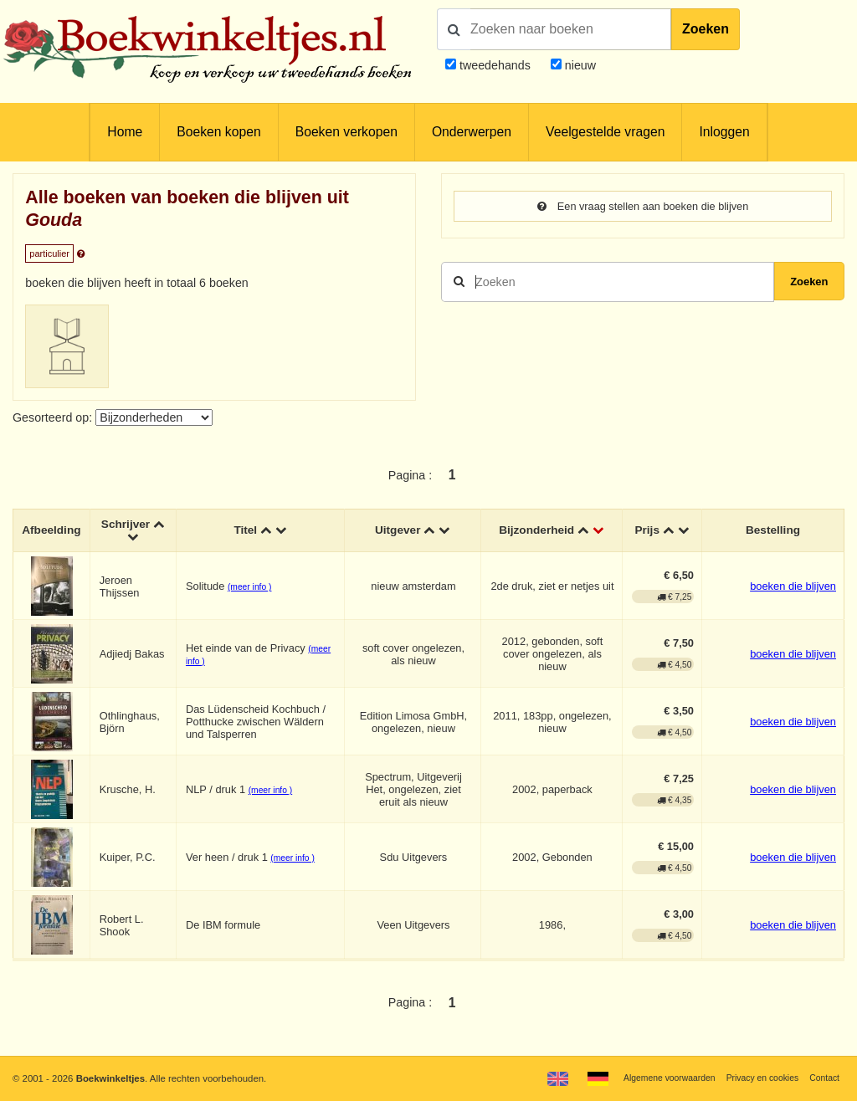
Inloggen (724, 132)
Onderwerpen (471, 132)
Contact (823, 1078)
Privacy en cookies (755, 1078)
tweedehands (495, 65)
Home (124, 132)
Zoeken (705, 29)
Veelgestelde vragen (605, 132)
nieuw (579, 65)
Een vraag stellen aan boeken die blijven (643, 206)
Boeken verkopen (346, 132)
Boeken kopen (218, 132)
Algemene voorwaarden (654, 1078)
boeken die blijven (793, 588)
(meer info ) (253, 589)
